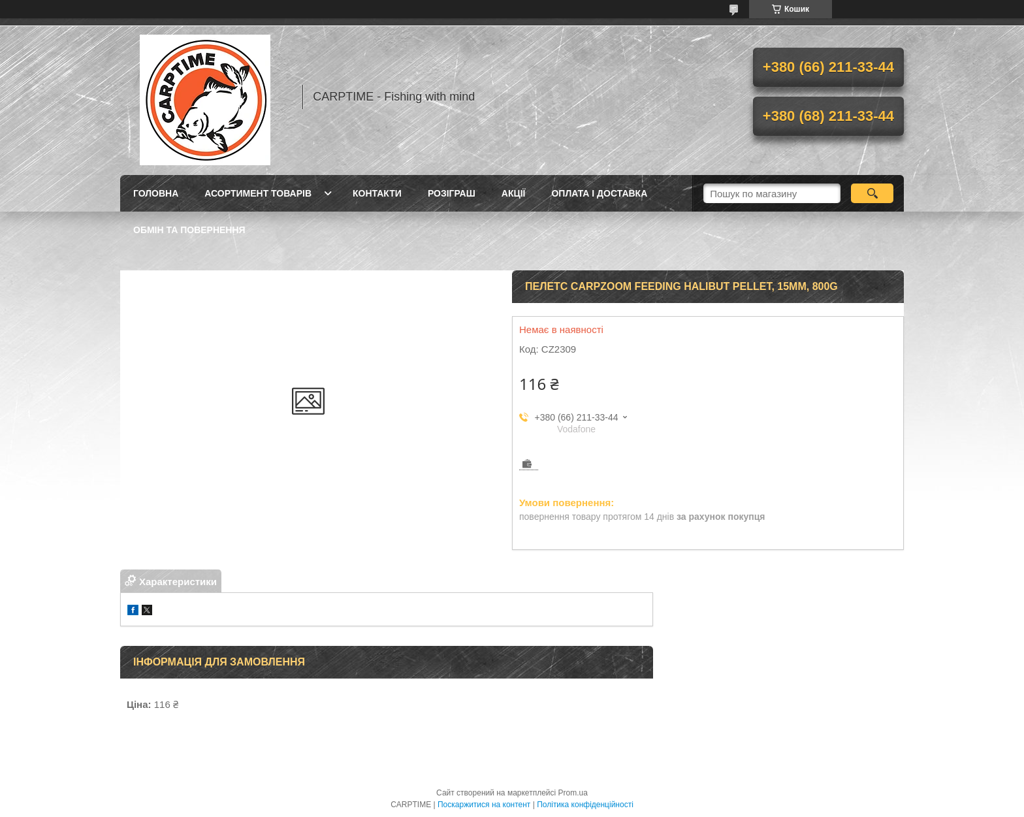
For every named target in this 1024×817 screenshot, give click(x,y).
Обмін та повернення (189, 230)
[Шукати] (872, 193)
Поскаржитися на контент (484, 804)
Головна (155, 193)
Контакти (377, 193)
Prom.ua (573, 792)
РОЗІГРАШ (451, 193)
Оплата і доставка (599, 193)
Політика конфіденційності (585, 804)
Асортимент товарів (258, 193)
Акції (514, 193)
